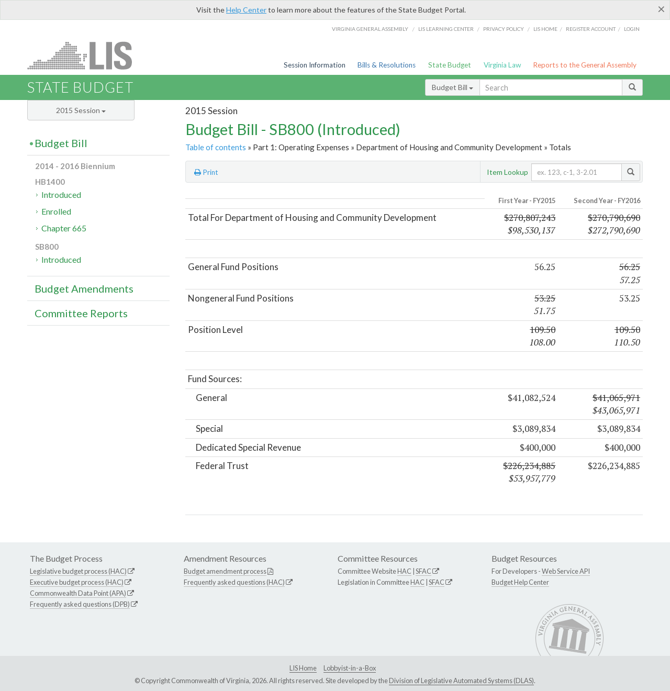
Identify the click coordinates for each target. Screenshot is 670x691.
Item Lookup (507, 172)
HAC (404, 571)
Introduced (61, 194)
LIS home (545, 29)
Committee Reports (81, 313)
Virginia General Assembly (370, 29)
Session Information (314, 65)
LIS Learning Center (446, 29)
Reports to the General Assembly (584, 65)
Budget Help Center (520, 582)
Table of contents (215, 147)
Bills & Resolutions (387, 65)
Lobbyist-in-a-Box (349, 668)
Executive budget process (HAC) (77, 582)
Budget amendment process (225, 571)
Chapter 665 (63, 228)
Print (206, 172)
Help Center (246, 9)
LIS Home (303, 668)
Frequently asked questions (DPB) (80, 604)
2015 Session (81, 110)
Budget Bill (452, 87)
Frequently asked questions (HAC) (234, 582)
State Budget (449, 65)
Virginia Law (502, 65)
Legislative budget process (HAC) (78, 571)
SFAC (423, 571)
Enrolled (56, 211)
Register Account (591, 29)
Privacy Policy (503, 29)
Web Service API (566, 571)
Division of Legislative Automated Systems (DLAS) (461, 680)
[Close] (661, 9)
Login (632, 29)
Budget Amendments (84, 288)
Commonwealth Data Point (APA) (78, 593)
